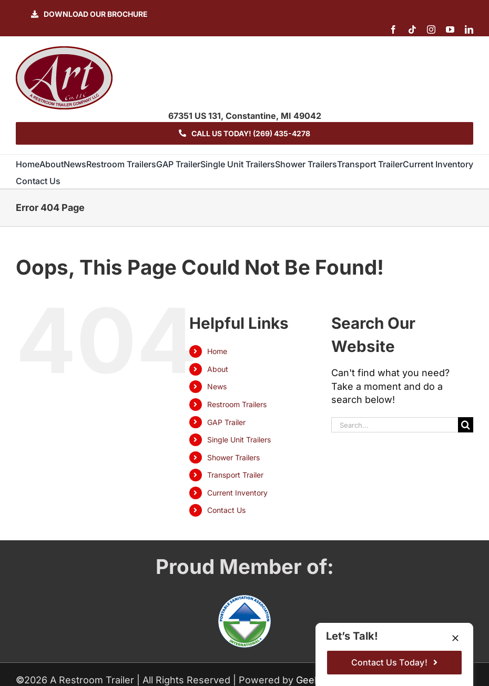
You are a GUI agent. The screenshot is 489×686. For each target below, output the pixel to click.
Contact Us (226, 510)
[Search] (465, 424)
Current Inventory (237, 492)
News (217, 386)
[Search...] (394, 424)
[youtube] (450, 29)
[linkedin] (469, 29)
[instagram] (431, 29)
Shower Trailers (233, 457)
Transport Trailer (235, 474)
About (217, 369)
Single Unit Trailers (239, 439)
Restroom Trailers (237, 404)
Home (217, 351)
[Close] (455, 638)
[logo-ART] (64, 50)
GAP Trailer (226, 422)
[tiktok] (412, 29)
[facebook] (393, 29)
